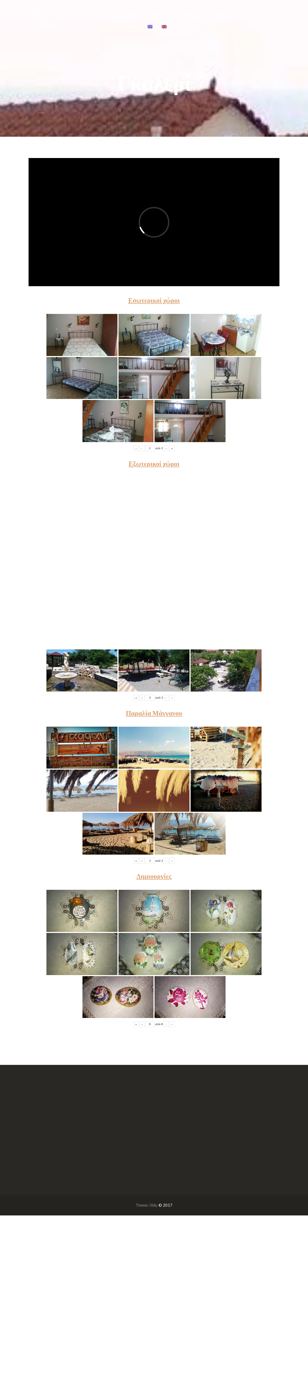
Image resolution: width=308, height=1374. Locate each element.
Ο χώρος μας (161, 15)
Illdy (153, 1205)
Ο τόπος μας (193, 15)
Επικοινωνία (225, 15)
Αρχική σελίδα (126, 15)
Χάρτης (131, 26)
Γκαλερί (253, 15)
